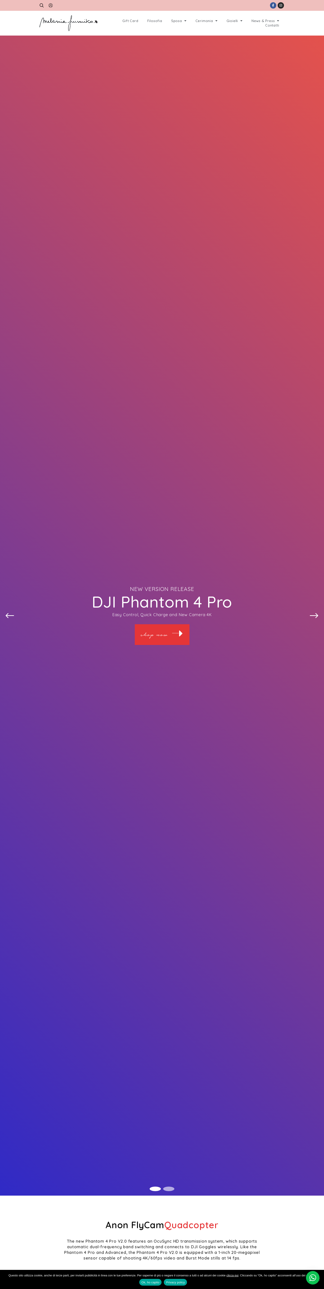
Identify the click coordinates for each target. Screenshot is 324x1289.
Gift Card (130, 21)
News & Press (265, 21)
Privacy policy (175, 1282)
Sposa (179, 21)
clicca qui (232, 1275)
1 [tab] (155, 1189)
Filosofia (154, 21)
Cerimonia (207, 21)
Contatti (272, 25)
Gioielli (235, 21)
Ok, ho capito (151, 1282)
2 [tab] (168, 1189)
